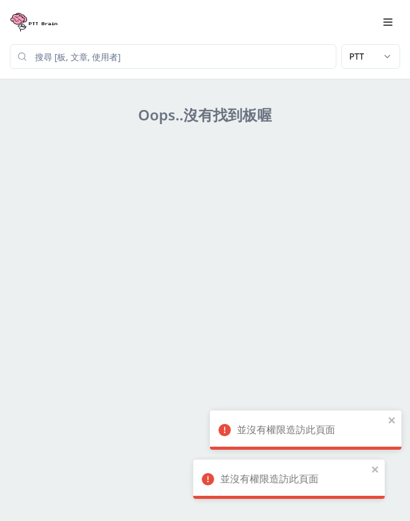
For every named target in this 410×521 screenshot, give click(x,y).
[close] (375, 420)
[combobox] (370, 56)
